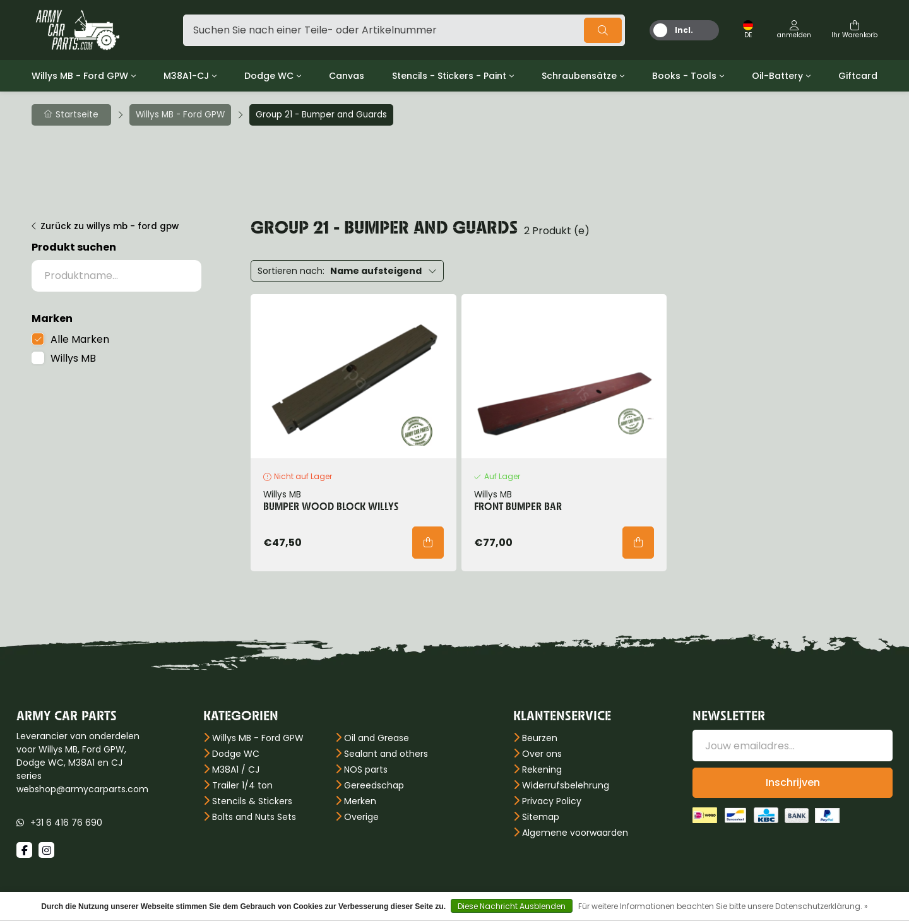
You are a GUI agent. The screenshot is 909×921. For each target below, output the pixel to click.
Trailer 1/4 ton (242, 785)
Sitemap (540, 817)
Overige (361, 817)
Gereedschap (374, 785)
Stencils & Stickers (252, 801)
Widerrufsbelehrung (565, 785)
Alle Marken (79, 339)
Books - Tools (684, 75)
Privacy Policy (551, 801)
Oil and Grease (376, 738)
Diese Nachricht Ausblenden (512, 906)
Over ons (542, 753)
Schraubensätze (579, 75)
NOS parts (366, 769)
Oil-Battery (777, 75)
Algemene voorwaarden (575, 832)
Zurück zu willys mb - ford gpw (109, 226)
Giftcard (857, 75)
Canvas (346, 75)
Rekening (542, 769)
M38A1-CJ (186, 75)
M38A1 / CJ (235, 769)
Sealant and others (386, 753)
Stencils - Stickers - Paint (449, 75)
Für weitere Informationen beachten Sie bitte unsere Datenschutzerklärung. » (723, 906)
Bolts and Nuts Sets (254, 817)
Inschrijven (793, 782)
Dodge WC (269, 75)
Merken (360, 801)
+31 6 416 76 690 (66, 822)
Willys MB (73, 358)
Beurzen (539, 738)
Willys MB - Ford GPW (80, 75)
